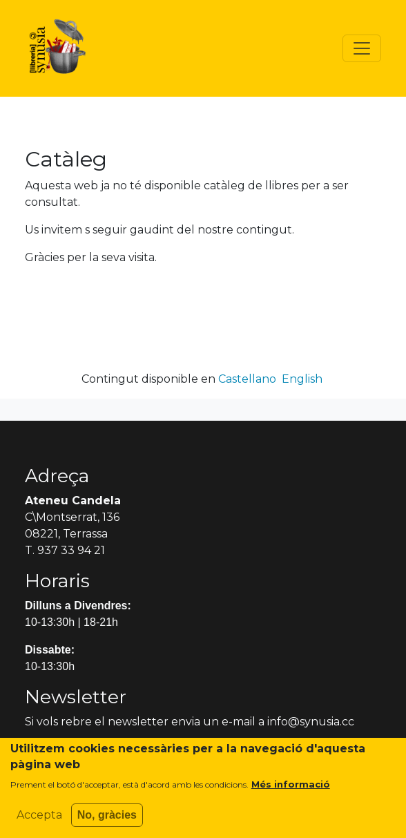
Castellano (247, 378)
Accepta (39, 822)
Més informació (290, 791)
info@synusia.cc (310, 721)
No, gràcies (107, 822)
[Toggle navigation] (361, 48)
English (302, 378)
